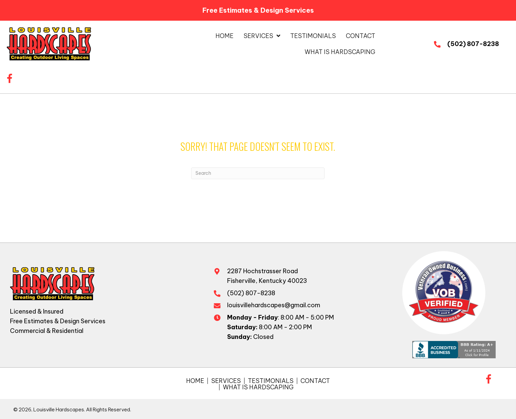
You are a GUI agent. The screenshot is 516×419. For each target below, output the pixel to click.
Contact (315, 381)
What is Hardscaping (258, 387)
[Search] (258, 173)
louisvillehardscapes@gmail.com (273, 305)
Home (195, 381)
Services (226, 381)
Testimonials (271, 381)
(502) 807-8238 (473, 44)
